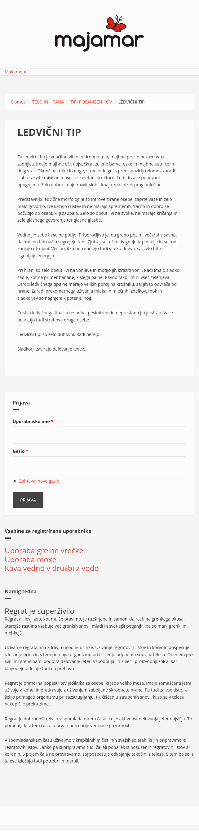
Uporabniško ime (33, 421)
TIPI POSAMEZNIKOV (91, 102)
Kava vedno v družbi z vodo (52, 568)
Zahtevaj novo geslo (39, 481)
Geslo (20, 451)
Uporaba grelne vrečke (44, 550)
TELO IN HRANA (48, 102)
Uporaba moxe (30, 559)
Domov (18, 102)
